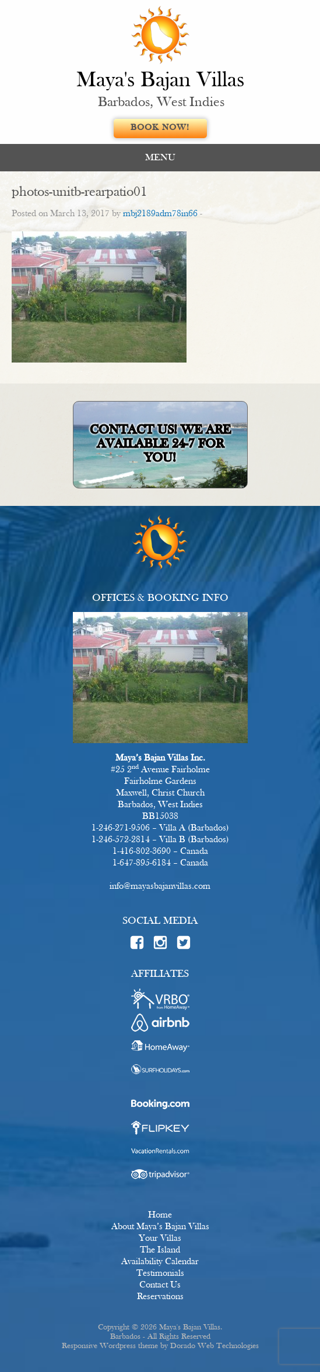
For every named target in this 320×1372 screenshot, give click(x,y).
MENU (160, 158)
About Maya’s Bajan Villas (160, 1227)
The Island (160, 1250)
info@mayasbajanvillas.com (160, 886)
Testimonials (160, 1273)
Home (160, 1215)
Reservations (160, 1296)
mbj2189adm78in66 (160, 214)
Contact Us (160, 1285)
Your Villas (160, 1238)
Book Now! (160, 128)
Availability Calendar (160, 1262)
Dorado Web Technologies (214, 1346)
